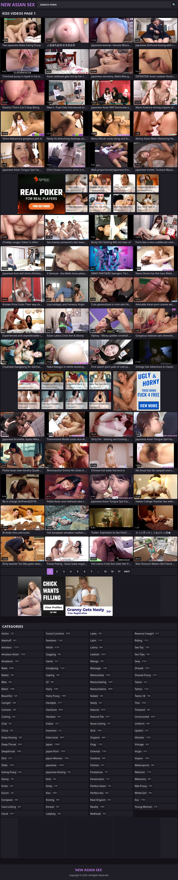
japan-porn (56, 751)
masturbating (101, 682)
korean (53, 806)
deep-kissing (12, 737)
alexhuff (9, 640)
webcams (143, 779)
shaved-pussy (146, 675)
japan (53, 744)
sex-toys (143, 654)
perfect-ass (99, 793)
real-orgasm (101, 799)
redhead (98, 813)
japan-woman (57, 758)
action (8, 633)
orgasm (98, 737)
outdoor (98, 758)
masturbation (101, 689)
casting (8, 716)
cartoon (9, 709)
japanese (55, 765)
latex (96, 633)
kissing (53, 799)
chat (7, 723)
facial (8, 813)
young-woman (146, 806)
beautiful (9, 696)
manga (97, 661)
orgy (96, 744)
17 (119, 571)
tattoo (142, 689)
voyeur (142, 758)
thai (141, 702)
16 (112, 571)
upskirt (142, 730)
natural (98, 709)
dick (7, 758)
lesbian (98, 654)
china (7, 730)
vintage (142, 744)
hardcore (55, 709)
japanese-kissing (59, 772)
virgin (141, 751)
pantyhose (99, 772)
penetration (100, 779)
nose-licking (100, 723)
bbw (6, 682)
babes (8, 675)
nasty (96, 702)
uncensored (145, 716)
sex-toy (142, 647)
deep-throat (12, 744)
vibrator (143, 737)
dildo (8, 765)
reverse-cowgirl (147, 633)
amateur (10, 647)
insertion (54, 730)
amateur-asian (13, 654)
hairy (52, 689)
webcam (143, 772)
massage (99, 668)
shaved (142, 668)
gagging (54, 654)
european (10, 799)
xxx (140, 799)
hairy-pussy (56, 696)
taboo (141, 682)
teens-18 (143, 696)
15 (105, 571)
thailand (143, 709)
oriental (98, 751)
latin (96, 640)
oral (96, 730)
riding (142, 640)
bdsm (8, 689)
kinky (52, 786)
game (52, 661)
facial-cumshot (58, 633)
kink (51, 779)
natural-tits (100, 716)
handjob (54, 702)
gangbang (55, 668)
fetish (53, 647)
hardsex (53, 716)
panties (97, 765)
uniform (142, 723)
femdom (54, 640)
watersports (145, 765)
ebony (8, 779)
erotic (7, 786)
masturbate (100, 675)
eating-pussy (11, 772)
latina (97, 647)
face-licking (11, 806)
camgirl (9, 702)
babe (7, 668)
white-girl (143, 793)
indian (52, 723)
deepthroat (11, 751)
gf (50, 682)
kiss (51, 793)
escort (8, 793)
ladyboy (53, 813)
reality (97, 806)
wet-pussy (144, 786)
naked (97, 696)
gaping (53, 675)
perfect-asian (101, 786)
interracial (55, 737)
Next (127, 571)
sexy (141, 661)
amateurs (10, 661)
